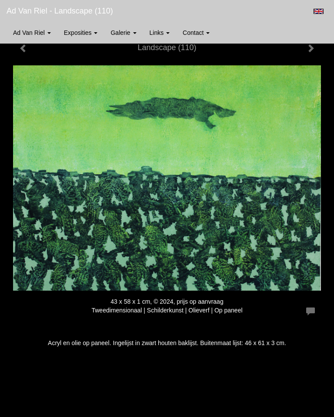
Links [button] (160, 32)
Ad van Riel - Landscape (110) (60, 11)
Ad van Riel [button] (32, 32)
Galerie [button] (123, 32)
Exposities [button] (81, 32)
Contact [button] (196, 32)
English (319, 11)
